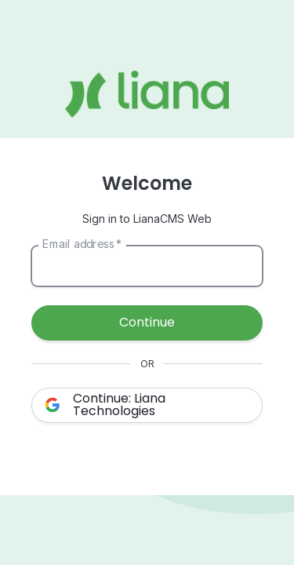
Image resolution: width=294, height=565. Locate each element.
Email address (82, 243)
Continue (147, 322)
